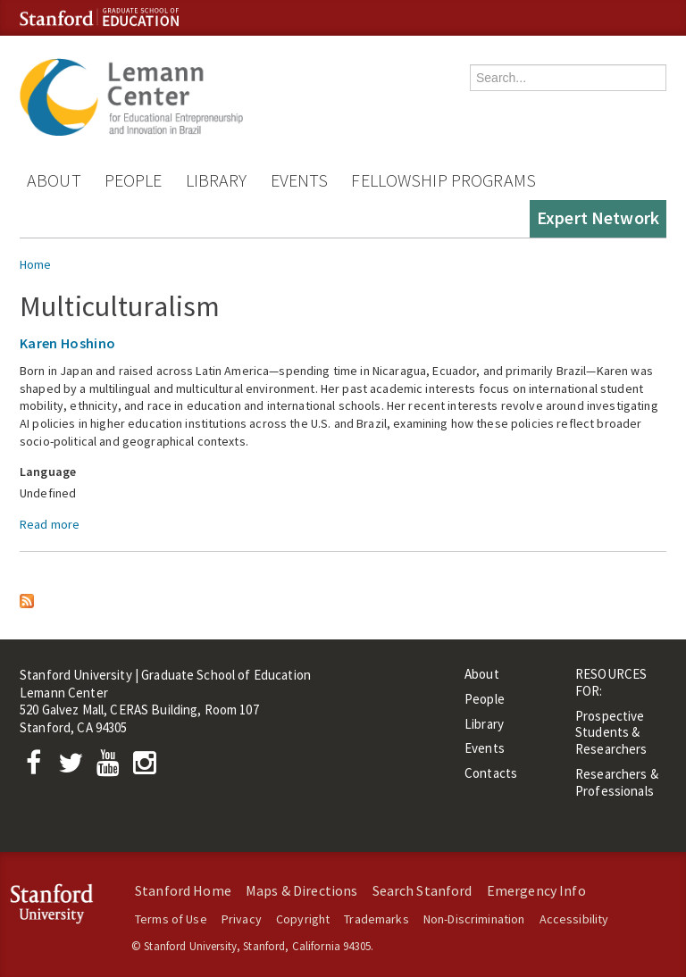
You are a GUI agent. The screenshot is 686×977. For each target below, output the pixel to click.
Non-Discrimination (474, 919)
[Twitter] (76, 767)
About (54, 180)
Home (36, 264)
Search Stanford (422, 890)
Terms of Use (171, 919)
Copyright (303, 919)
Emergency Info (536, 890)
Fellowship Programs (443, 180)
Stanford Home (183, 890)
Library (216, 180)
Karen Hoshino (67, 343)
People (134, 180)
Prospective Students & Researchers (611, 732)
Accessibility (574, 919)
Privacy (242, 919)
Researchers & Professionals (616, 782)
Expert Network (598, 217)
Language (48, 471)
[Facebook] (38, 767)
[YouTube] (111, 767)
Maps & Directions (301, 890)
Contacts (490, 772)
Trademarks (376, 919)
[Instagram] (148, 767)
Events (300, 180)
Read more (49, 524)
